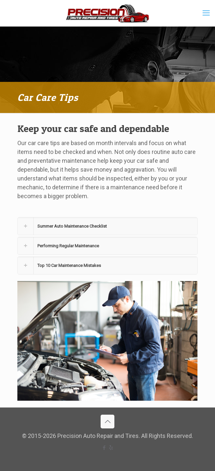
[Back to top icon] (107, 421)
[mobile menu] (206, 13)
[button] (107, 226)
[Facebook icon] (104, 448)
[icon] (110, 448)
